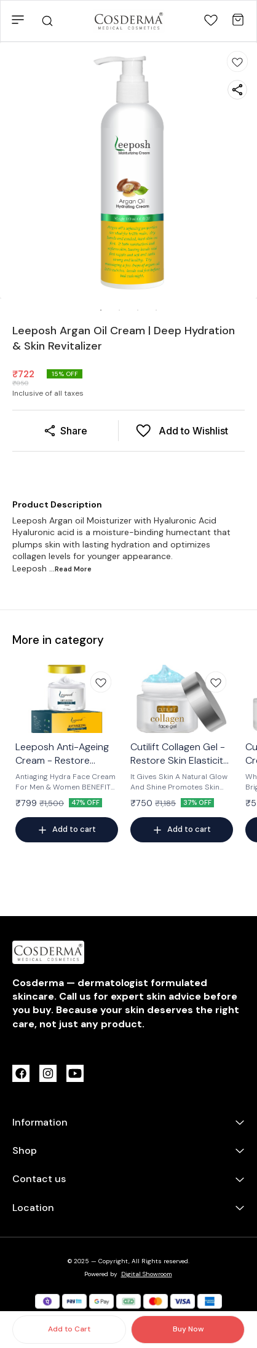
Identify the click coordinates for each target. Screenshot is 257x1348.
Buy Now (188, 1329)
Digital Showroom (146, 1274)
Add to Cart (69, 1329)
